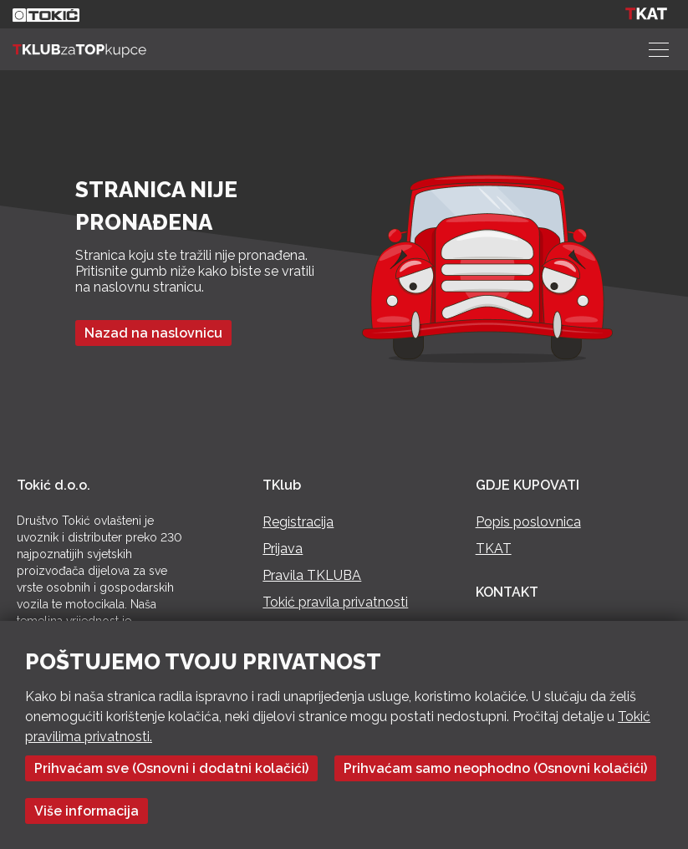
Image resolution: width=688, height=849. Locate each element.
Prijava (282, 549)
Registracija (298, 522)
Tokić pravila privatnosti (335, 602)
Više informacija (86, 811)
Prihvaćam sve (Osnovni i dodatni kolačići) (171, 768)
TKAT (494, 549)
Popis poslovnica (528, 522)
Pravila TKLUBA (311, 575)
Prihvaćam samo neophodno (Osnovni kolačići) (495, 768)
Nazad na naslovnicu (153, 333)
